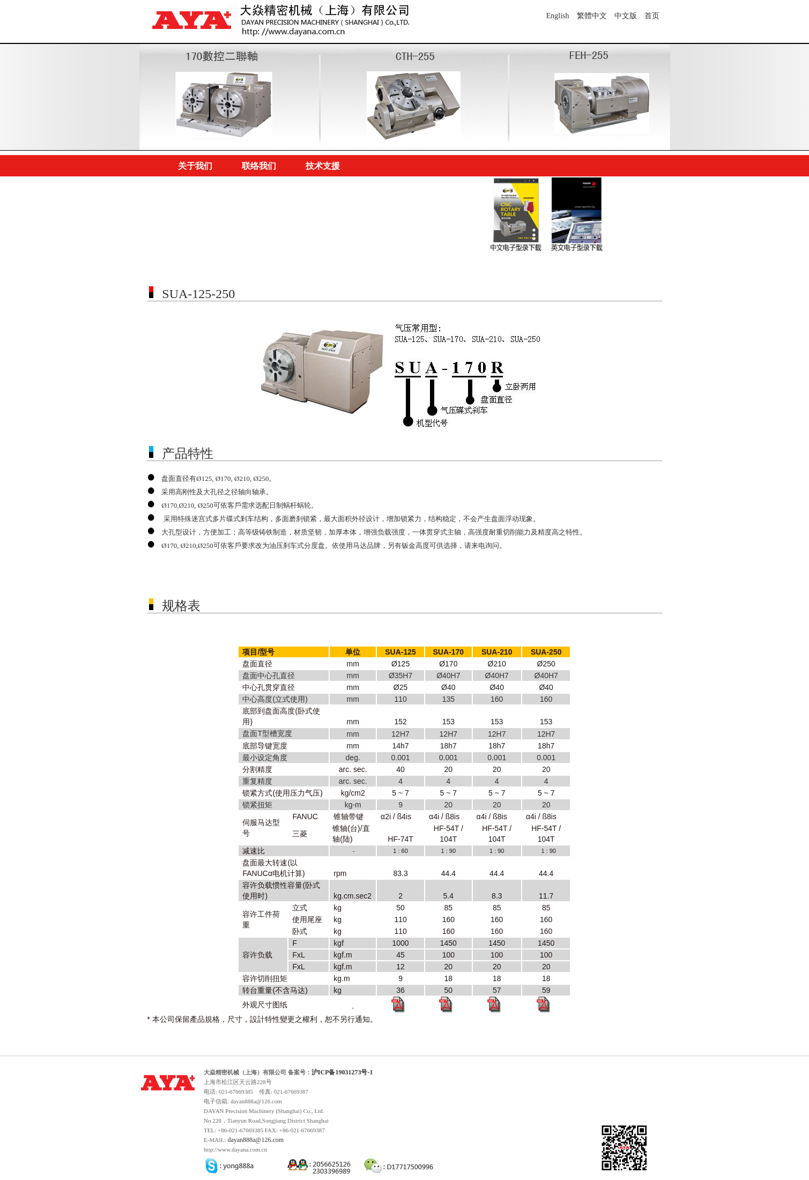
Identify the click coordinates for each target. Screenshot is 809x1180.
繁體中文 (592, 16)
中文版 (625, 16)
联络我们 (259, 165)
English (557, 16)
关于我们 (195, 165)
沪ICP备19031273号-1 (342, 1072)
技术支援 (323, 165)
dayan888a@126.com (255, 1140)
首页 (651, 16)
